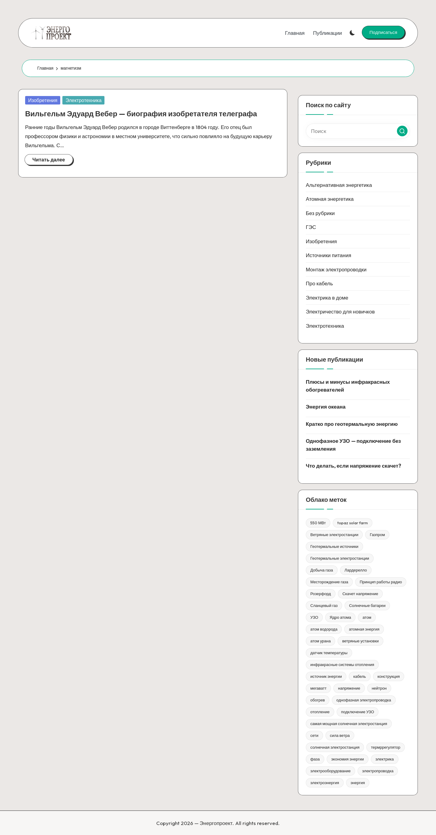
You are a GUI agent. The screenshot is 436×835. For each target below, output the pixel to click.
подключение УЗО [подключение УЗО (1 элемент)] (357, 711)
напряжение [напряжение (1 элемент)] (349, 688)
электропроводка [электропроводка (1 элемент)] (377, 770)
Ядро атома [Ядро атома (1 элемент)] (340, 617)
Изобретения (42, 100)
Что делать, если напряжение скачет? (353, 465)
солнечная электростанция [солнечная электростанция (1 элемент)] (334, 747)
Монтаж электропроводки (336, 269)
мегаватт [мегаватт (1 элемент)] (318, 688)
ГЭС (311, 227)
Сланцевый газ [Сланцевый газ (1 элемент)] (324, 605)
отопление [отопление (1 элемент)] (320, 711)
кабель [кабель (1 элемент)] (359, 676)
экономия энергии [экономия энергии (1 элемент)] (347, 759)
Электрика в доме (327, 297)
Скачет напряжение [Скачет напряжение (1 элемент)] (360, 593)
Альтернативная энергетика (339, 185)
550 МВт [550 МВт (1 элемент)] (318, 522)
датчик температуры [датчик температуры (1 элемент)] (329, 652)
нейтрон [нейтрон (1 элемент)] (379, 688)
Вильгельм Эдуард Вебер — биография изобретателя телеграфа (141, 113)
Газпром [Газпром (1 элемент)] (377, 534)
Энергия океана (325, 406)
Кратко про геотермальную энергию (352, 424)
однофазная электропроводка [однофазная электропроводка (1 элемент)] (363, 699)
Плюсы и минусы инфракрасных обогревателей (348, 386)
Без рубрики (320, 213)
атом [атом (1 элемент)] (366, 617)
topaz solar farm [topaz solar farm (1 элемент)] (352, 522)
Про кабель (319, 283)
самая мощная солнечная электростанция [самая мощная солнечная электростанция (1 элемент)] (348, 723)
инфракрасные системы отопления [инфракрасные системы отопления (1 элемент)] (342, 664)
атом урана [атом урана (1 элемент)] (320, 640)
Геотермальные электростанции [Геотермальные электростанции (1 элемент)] (339, 558)
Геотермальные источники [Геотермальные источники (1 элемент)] (334, 546)
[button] (383, 32)
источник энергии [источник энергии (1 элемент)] (326, 676)
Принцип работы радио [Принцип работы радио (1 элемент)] (381, 581)
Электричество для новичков (340, 311)
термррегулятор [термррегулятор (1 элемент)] (385, 747)
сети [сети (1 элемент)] (314, 735)
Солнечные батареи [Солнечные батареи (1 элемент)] (367, 605)
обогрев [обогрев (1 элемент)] (317, 699)
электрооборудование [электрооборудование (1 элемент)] (330, 770)
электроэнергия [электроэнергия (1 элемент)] (324, 782)
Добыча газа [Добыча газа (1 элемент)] (321, 570)
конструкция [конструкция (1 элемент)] (389, 676)
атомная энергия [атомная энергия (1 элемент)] (364, 629)
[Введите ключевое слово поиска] (358, 131)
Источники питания (328, 255)
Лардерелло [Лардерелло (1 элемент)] (356, 570)
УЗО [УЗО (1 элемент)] (314, 617)
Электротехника (83, 100)
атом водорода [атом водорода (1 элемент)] (323, 629)
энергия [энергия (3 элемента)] (358, 782)
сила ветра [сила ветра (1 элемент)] (340, 735)
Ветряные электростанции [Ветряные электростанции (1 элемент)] (334, 534)
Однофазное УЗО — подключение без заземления (353, 445)
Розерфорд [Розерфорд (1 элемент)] (320, 593)
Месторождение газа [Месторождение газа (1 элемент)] (329, 581)
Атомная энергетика (330, 199)
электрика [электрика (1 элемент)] (384, 759)
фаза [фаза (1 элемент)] (315, 759)
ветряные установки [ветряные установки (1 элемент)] (360, 640)
